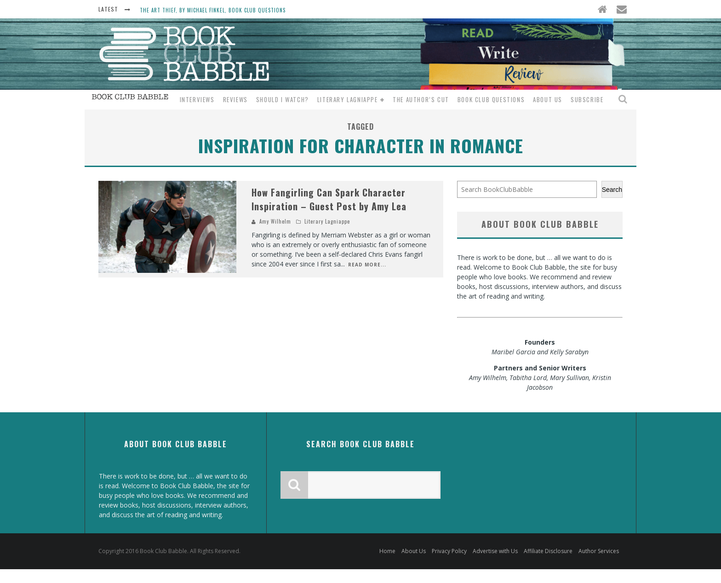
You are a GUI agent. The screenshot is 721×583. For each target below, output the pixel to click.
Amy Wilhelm (275, 221)
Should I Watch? (282, 99)
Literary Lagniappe (347, 99)
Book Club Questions (491, 99)
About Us (547, 99)
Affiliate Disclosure (548, 551)
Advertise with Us (495, 551)
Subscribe (587, 99)
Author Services (598, 551)
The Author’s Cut (421, 99)
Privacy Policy (449, 551)
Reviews (235, 99)
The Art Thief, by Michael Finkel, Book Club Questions (213, 10)
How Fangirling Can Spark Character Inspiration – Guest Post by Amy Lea (329, 199)
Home (387, 551)
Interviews (197, 99)
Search (612, 189)
